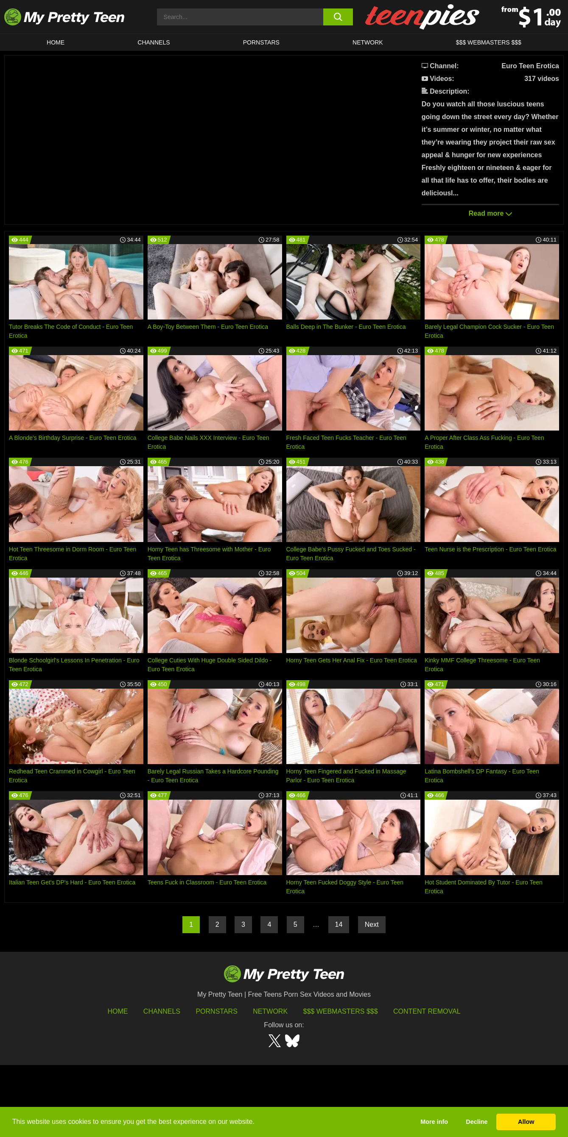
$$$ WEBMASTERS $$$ (488, 42)
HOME (55, 42)
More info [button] (434, 1121)
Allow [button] (526, 1121)
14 (339, 996)
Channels (161, 1083)
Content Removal (427, 1083)
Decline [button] (476, 1121)
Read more (490, 213)
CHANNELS (153, 42)
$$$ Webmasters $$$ (340, 1083)
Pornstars (261, 42)
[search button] (338, 16)
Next (372, 996)
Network (368, 42)
